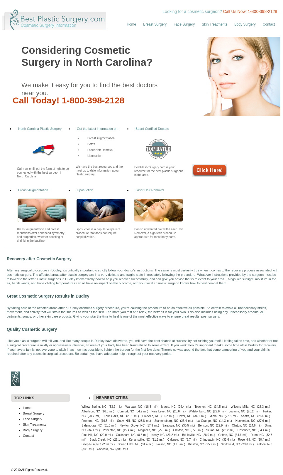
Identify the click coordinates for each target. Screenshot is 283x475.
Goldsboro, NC (125, 435)
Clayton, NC (181, 430)
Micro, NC (216, 416)
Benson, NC (206, 425)
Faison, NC (163, 444)
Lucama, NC (237, 411)
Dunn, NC (257, 435)
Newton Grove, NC (132, 425)
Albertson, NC (91, 411)
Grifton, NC (225, 435)
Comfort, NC (126, 411)
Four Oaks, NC (114, 416)
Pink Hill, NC (90, 435)
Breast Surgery (155, 24)
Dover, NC (184, 416)
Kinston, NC (196, 444)
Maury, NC (168, 406)
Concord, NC (105, 449)
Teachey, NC (203, 406)
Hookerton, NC (245, 420)
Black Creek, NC (100, 439)
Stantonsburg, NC (166, 420)
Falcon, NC (264, 444)
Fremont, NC (90, 420)
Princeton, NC (112, 430)
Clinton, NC (239, 425)
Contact (269, 24)
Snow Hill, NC (126, 420)
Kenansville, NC (139, 439)
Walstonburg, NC (200, 411)
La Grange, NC (206, 420)
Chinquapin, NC (210, 439)
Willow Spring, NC (94, 406)
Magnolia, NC (147, 430)
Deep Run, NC (91, 444)
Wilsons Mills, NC (243, 406)
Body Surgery (245, 24)
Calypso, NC (175, 439)
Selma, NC (213, 430)
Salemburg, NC (92, 425)
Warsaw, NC (134, 406)
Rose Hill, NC (247, 439)
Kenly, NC (158, 435)
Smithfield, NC (230, 444)
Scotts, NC (248, 416)
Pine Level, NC (161, 411)
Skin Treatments (214, 24)
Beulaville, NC (191, 435)
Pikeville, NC (150, 416)
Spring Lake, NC (129, 444)
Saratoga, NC (171, 425)
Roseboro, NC (247, 430)
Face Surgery (184, 24)
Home (131, 24)
